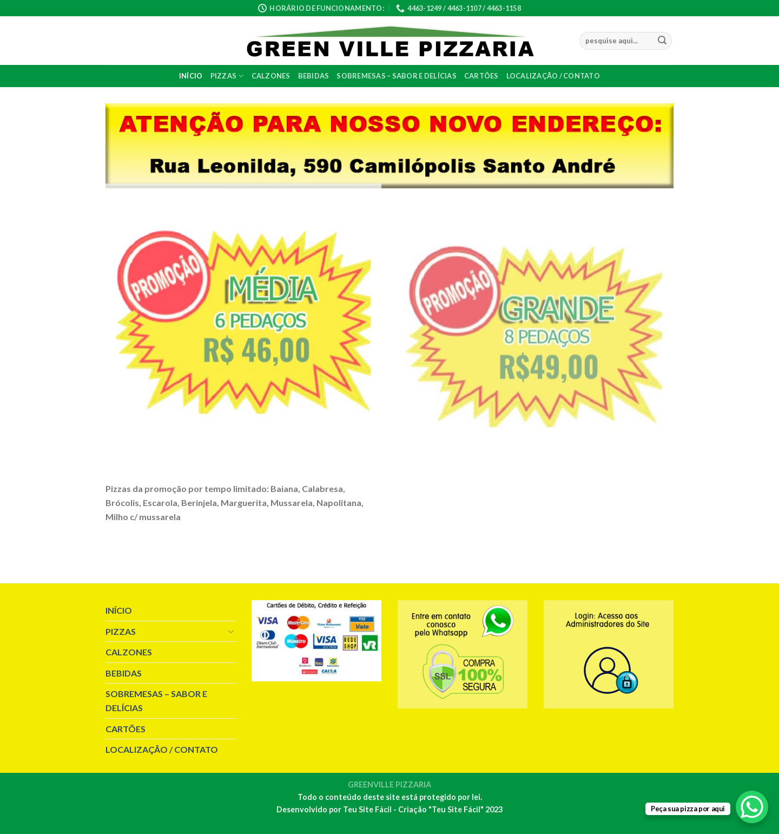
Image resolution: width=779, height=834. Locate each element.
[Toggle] (231, 631)
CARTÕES (481, 75)
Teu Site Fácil (367, 809)
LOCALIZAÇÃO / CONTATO (553, 75)
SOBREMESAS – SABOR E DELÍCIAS (396, 75)
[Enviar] (662, 41)
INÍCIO (191, 75)
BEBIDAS (313, 75)
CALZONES (271, 75)
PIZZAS (227, 76)
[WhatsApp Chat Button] (752, 807)
